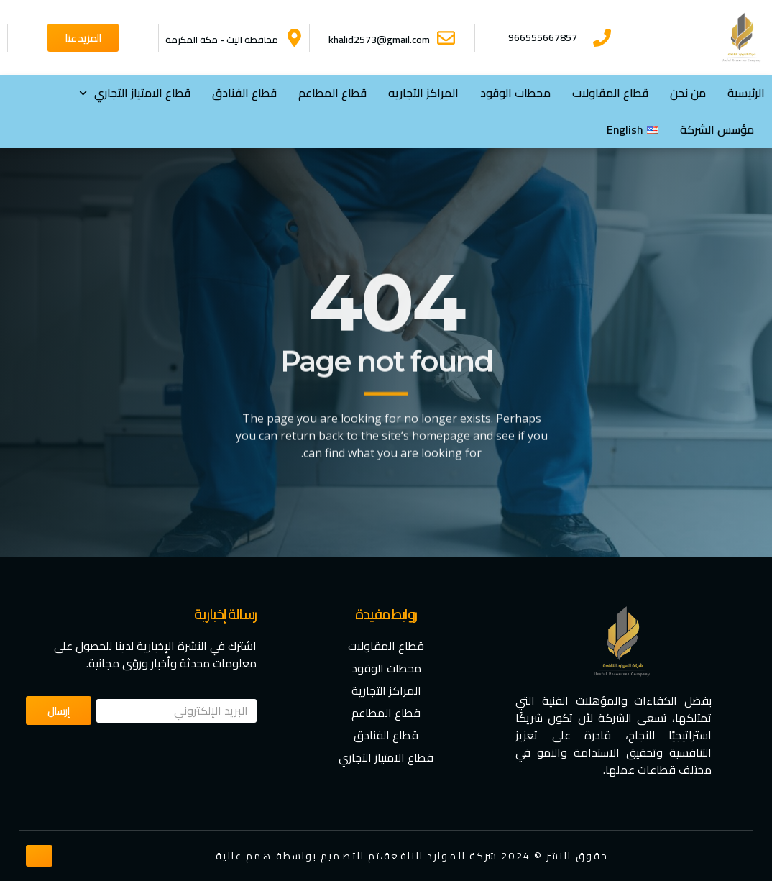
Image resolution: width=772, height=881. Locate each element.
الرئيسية (746, 93)
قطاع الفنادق (244, 93)
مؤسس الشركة (717, 129)
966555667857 (542, 37)
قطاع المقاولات (610, 93)
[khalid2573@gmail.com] (446, 38)
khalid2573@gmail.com (379, 39)
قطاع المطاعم (332, 93)
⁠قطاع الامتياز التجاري (134, 93)
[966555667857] (602, 38)
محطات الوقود (515, 93)
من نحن (688, 93)
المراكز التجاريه (423, 93)
